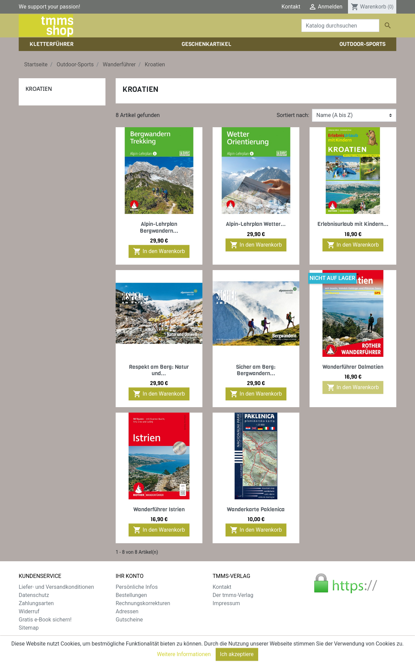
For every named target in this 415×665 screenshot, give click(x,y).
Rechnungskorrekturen (143, 603)
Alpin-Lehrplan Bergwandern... (159, 227)
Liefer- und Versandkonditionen (56, 587)
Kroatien (39, 89)
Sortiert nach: (293, 115)
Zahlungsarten (36, 603)
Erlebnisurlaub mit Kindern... (352, 224)
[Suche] (340, 25)
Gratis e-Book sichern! (45, 619)
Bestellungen (131, 595)
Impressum (226, 603)
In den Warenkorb (159, 251)
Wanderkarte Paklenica (256, 509)
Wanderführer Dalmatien (352, 366)
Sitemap (29, 628)
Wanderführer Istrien (159, 509)
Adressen (127, 611)
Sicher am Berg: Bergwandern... (256, 370)
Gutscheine (129, 619)
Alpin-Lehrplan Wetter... (256, 224)
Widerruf (29, 611)
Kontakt (291, 6)
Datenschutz (34, 595)
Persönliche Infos (137, 587)
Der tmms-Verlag (233, 595)
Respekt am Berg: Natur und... (159, 370)
